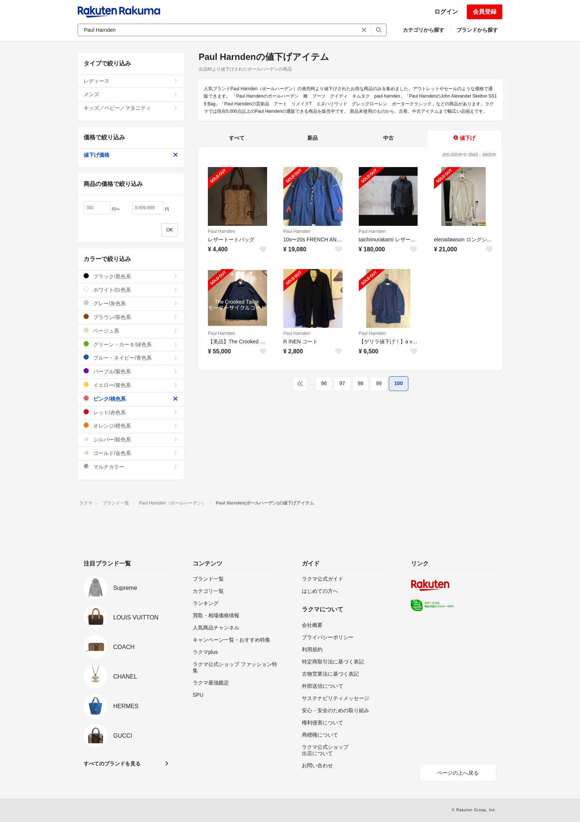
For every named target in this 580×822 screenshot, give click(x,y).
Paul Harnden (221, 231)
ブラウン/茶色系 (131, 317)
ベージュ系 (131, 330)
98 (361, 383)
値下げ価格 (131, 155)
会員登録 (484, 12)
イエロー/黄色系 (131, 385)
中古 (388, 138)
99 (379, 383)
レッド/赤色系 (131, 412)
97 (342, 383)
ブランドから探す (477, 30)
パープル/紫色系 (131, 371)
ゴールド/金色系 (131, 453)
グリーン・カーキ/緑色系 (131, 344)
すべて (237, 138)
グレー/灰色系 (131, 303)
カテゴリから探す (423, 30)
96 (324, 383)
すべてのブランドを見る (112, 764)
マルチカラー (131, 466)
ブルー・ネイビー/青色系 (131, 357)
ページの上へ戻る (458, 773)
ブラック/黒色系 (131, 276)
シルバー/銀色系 (131, 439)
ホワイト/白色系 (131, 289)
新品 (312, 138)
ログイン (446, 12)
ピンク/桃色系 (131, 398)
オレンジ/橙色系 (131, 425)
